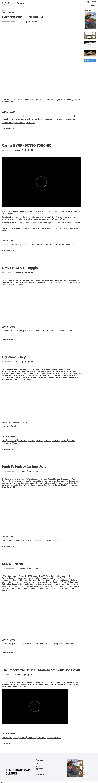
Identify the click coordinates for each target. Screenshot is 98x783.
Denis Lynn (27, 217)
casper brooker (7, 330)
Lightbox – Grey (14, 357)
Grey (4, 440)
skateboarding (7, 443)
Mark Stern (36, 334)
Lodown (23, 686)
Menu (93, 5)
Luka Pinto (56, 440)
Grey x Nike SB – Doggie (20, 268)
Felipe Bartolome (39, 116)
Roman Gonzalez (8, 122)
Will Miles (51, 334)
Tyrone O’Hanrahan (71, 643)
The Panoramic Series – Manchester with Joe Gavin (41, 670)
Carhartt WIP (18, 116)
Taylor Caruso (19, 122)
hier (26, 422)
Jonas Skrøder (15, 244)
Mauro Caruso (49, 244)
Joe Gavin (61, 116)
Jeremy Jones (22, 440)
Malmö (64, 440)
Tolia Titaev (30, 122)
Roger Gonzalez (70, 119)
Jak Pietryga (62, 330)
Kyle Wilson (16, 334)
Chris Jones (28, 330)
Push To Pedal (57, 540)
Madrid (11, 119)
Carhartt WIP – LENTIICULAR (23, 17)
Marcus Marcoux (37, 244)
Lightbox (47, 440)
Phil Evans (71, 440)
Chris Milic (28, 116)
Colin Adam (16, 643)
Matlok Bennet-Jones (22, 119)
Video (15, 443)
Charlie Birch (19, 330)
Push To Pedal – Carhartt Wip (24, 467)
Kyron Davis (26, 334)
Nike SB (44, 334)
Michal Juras (60, 244)
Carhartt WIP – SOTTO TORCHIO (26, 145)
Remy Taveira (48, 119)
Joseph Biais (70, 116)
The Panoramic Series (54, 737)
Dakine (37, 684)
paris (40, 119)
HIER (13, 487)
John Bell (39, 440)
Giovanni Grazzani (19, 540)
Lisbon (5, 119)
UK (3, 647)
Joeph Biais (38, 540)
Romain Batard (70, 244)
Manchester (31, 737)
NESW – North (12, 564)
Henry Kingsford (27, 643)
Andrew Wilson (7, 116)
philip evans (41, 737)
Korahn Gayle (7, 334)
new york (34, 119)
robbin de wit (59, 119)
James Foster (39, 643)
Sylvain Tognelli (56, 217)
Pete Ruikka (47, 540)
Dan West (37, 330)
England (45, 330)
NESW (55, 643)
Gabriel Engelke (51, 116)
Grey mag (53, 330)
